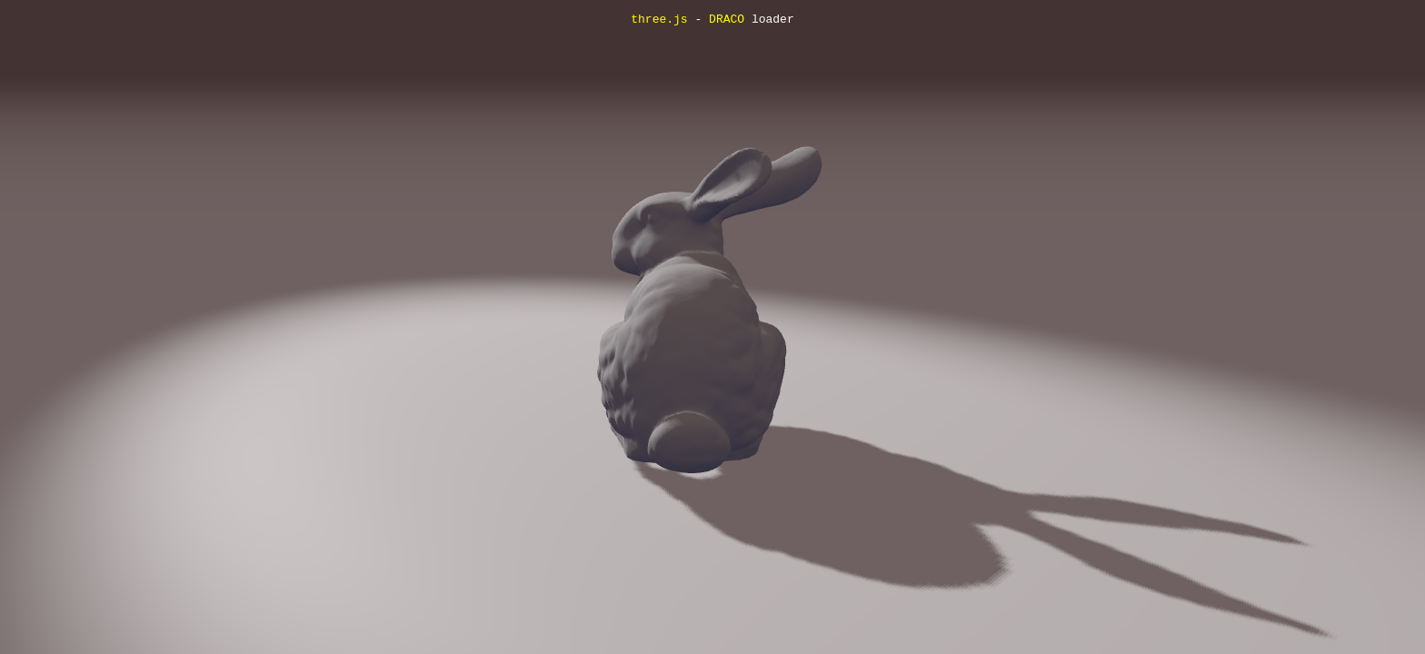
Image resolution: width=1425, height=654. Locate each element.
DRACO (726, 20)
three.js (659, 20)
